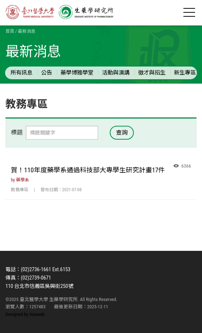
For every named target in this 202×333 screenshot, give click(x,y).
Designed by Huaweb (24, 314)
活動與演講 (115, 72)
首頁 (9, 31)
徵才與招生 (152, 72)
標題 (17, 132)
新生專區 (185, 72)
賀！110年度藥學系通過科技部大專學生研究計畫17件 (88, 170)
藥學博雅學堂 (77, 72)
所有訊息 (21, 72)
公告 (46, 72)
